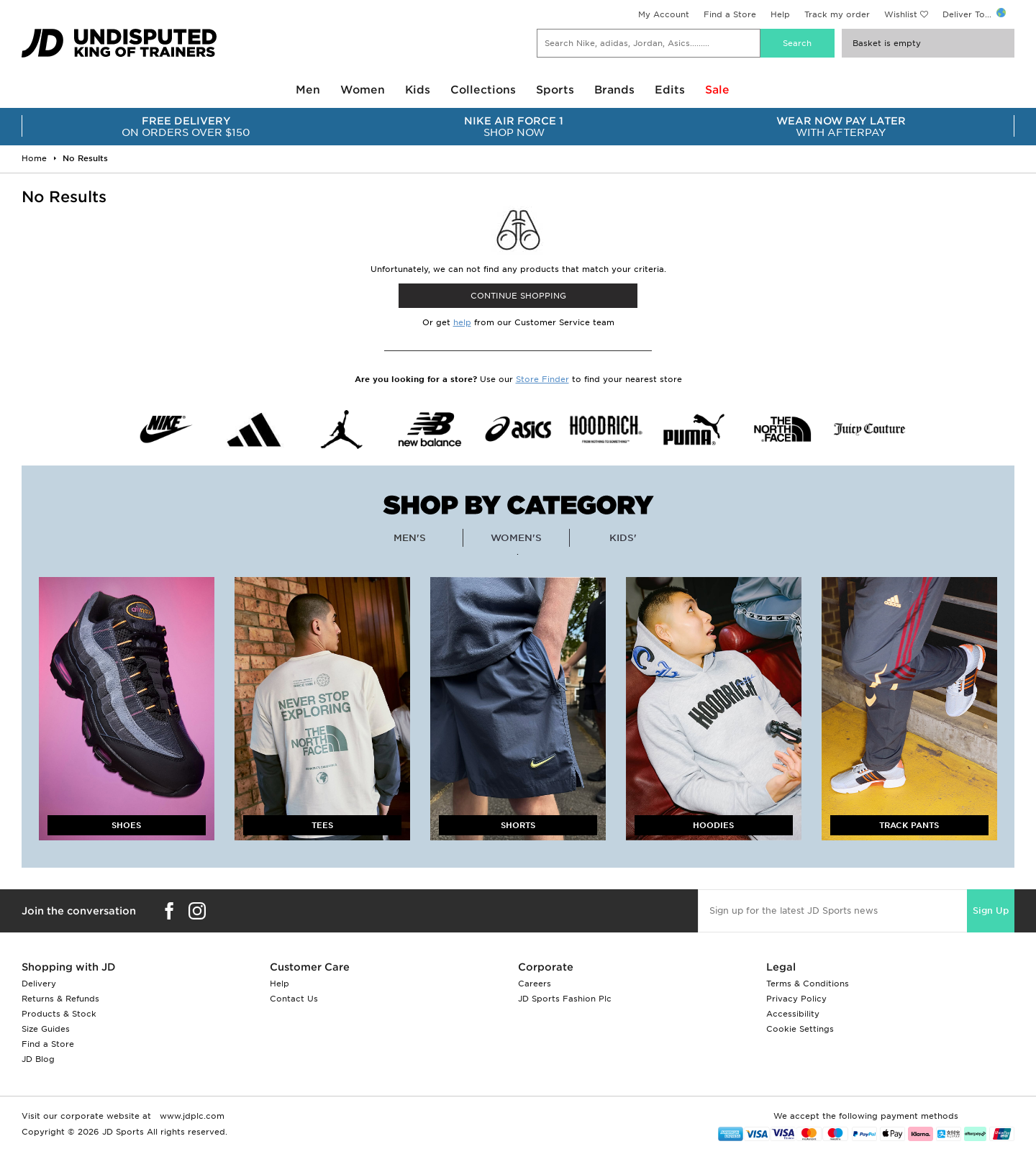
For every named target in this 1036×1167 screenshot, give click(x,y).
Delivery (39, 983)
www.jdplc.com (190, 1116)
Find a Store (730, 14)
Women (362, 89)
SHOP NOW (513, 126)
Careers (534, 983)
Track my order (837, 14)
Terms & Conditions (807, 983)
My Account (663, 14)
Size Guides (46, 1029)
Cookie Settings (800, 1029)
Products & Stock (59, 1014)
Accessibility (792, 1014)
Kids (417, 89)
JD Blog (38, 1059)
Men (308, 89)
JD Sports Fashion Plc (565, 999)
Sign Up (991, 910)
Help (780, 14)
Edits (670, 89)
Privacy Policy (796, 999)
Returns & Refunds (60, 999)
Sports (555, 89)
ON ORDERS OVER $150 (186, 126)
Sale (717, 89)
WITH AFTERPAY (841, 126)
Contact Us (294, 999)
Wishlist (900, 14)
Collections (483, 89)
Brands (614, 89)
